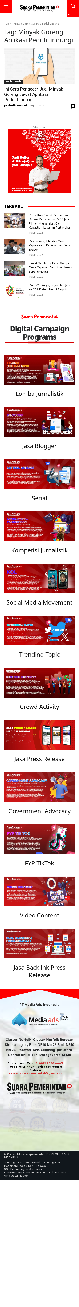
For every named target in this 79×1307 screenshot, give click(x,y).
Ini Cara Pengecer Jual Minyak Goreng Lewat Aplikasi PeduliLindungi (33, 94)
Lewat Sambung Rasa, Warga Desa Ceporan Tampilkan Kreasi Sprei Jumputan (51, 267)
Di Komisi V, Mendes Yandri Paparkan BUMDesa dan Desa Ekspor (50, 245)
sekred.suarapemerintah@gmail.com (36, 1077)
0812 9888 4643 (49, 1067)
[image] (39, 370)
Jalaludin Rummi (15, 105)
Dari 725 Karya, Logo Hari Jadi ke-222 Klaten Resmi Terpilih (49, 287)
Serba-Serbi (13, 81)
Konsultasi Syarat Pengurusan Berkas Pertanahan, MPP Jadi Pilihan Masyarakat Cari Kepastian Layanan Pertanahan (50, 221)
